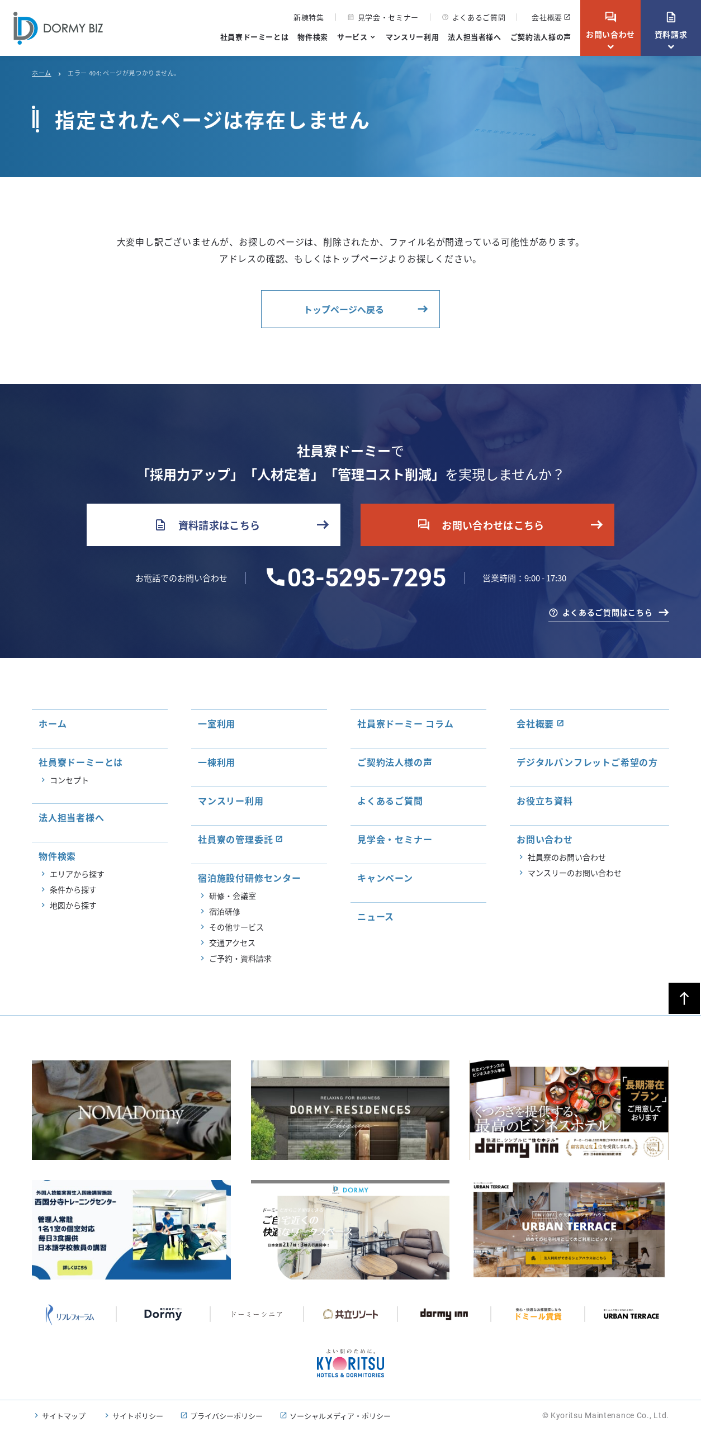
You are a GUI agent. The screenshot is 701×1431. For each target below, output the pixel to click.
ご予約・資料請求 (240, 958)
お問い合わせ (610, 25)
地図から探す (73, 905)
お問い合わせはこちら (480, 525)
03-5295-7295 (366, 578)
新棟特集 (308, 17)
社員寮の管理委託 (235, 839)
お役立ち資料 (545, 800)
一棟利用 (216, 762)
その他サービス (236, 926)
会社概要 (547, 17)
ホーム (41, 72)
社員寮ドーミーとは (254, 36)
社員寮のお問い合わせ (567, 857)
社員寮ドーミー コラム (405, 723)
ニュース (375, 916)
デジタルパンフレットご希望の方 (587, 762)
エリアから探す (77, 873)
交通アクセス (232, 942)
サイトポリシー (137, 1415)
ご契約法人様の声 (540, 36)
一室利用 (216, 723)
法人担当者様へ (474, 36)
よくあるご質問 (474, 17)
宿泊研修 (224, 911)
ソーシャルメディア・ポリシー (340, 1415)
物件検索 (312, 36)
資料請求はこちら (207, 525)
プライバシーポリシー (226, 1415)
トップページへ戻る (344, 309)
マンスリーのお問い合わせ (575, 872)
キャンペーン (385, 877)
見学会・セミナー (383, 17)
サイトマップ (64, 1415)
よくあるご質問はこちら (607, 612)
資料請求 (671, 25)
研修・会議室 (232, 895)
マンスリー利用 (412, 36)
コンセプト (69, 779)
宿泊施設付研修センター (249, 877)
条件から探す (73, 889)
